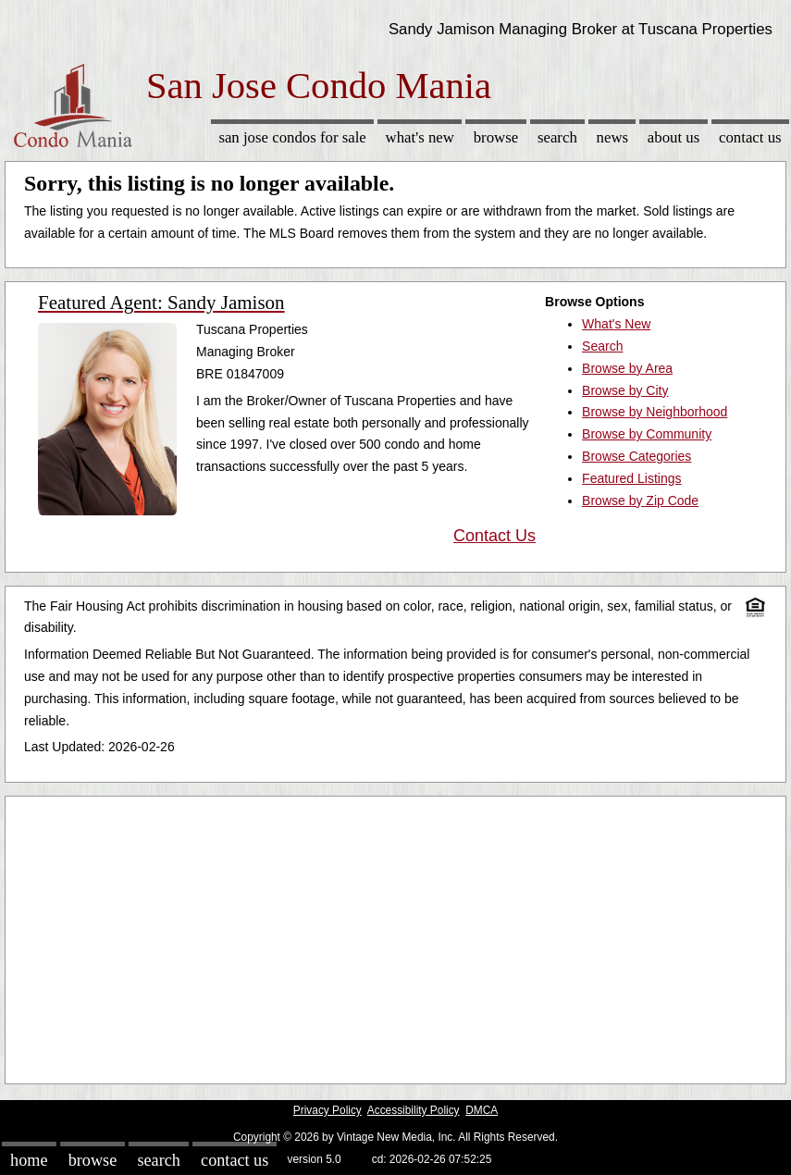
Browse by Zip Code (640, 500)
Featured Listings (631, 478)
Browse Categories (636, 456)
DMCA (481, 1110)
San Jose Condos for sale (291, 137)
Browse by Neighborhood (654, 411)
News (613, 137)
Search (557, 137)
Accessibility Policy (413, 1110)
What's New (420, 137)
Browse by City (625, 390)
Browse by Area (627, 368)
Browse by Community (646, 434)
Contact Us (750, 137)
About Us (673, 137)
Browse (496, 137)
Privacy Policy (327, 1110)
